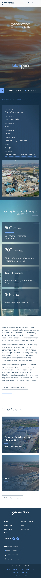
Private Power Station (14, 121)
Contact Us (25, 529)
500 (13, 236)
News (22, 525)
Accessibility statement (20, 572)
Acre (7, 487)
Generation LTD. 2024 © (20, 566)
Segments (8, 529)
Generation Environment (15, 90)
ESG (5, 533)
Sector (7, 154)
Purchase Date (9, 132)
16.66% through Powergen (16, 149)
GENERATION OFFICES (11, 547)
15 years (8, 142)
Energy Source (9, 125)
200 (14, 259)
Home (6, 522)
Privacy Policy (12, 569)
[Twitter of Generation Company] (17, 538)
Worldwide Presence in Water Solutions (20, 313)
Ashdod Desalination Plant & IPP (17, 448)
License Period (9, 140)
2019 (7, 135)
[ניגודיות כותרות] (29, 3)
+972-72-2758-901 (11, 555)
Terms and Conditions (26, 569)
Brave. (25, 576)
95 (14, 281)
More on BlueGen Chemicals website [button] (15, 396)
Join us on (7, 539)
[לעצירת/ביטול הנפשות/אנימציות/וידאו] (33, 3)
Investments (31, 90)
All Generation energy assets (12, 507)
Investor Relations (27, 522)
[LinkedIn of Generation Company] (13, 538)
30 (13, 303)
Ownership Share (10, 147)
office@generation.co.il (12, 550)
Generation (8, 525)
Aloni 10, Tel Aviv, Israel (12, 559)
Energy (8, 156)
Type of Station (9, 118)
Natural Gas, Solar (12, 128)
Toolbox (17, 576)
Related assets (11, 418)
